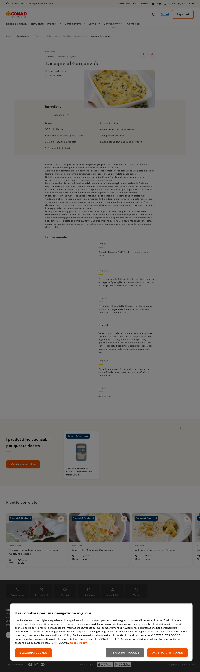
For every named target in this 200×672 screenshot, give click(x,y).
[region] (101, 632)
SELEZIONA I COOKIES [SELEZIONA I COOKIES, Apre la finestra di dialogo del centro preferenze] (33, 652)
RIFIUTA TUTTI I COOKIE (125, 652)
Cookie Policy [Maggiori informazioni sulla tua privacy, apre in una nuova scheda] (78, 642)
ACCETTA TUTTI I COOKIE (167, 652)
